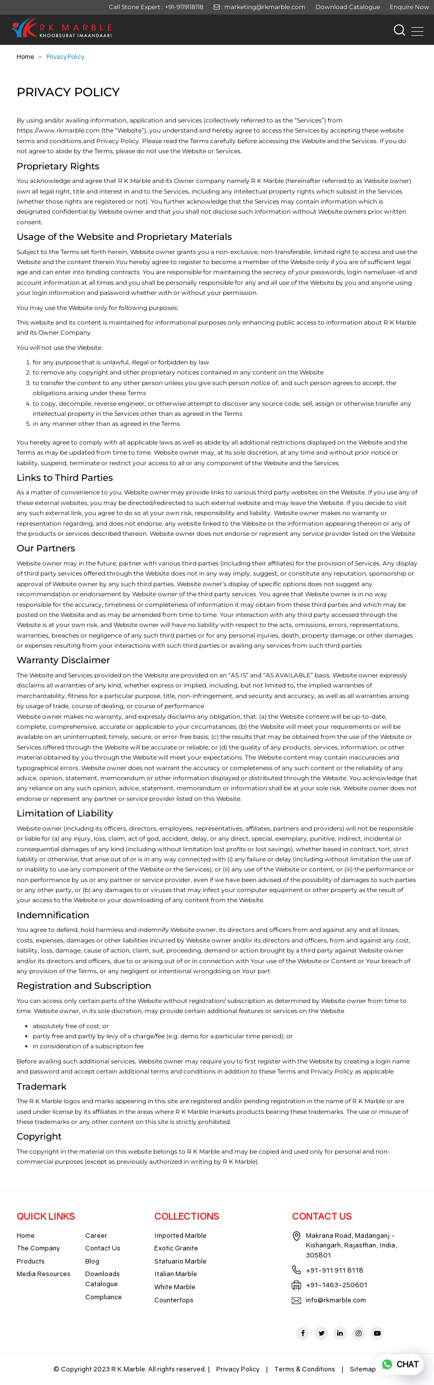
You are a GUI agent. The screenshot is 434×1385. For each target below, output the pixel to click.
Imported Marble (180, 1235)
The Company (38, 1248)
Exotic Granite (176, 1248)
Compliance (103, 1297)
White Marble (175, 1287)
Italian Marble (175, 1274)
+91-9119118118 (184, 7)
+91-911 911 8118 (334, 1270)
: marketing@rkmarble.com (259, 7)
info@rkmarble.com (336, 1300)
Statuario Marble (180, 1261)
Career (96, 1235)
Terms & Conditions (304, 1369)
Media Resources (44, 1274)
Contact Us (102, 1248)
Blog (92, 1261)
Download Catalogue (348, 7)
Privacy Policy (238, 1369)
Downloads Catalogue (102, 1279)
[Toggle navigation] (414, 30)
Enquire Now (409, 7)
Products (31, 1261)
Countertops (174, 1300)
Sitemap (363, 1369)
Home (25, 56)
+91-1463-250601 (336, 1285)
